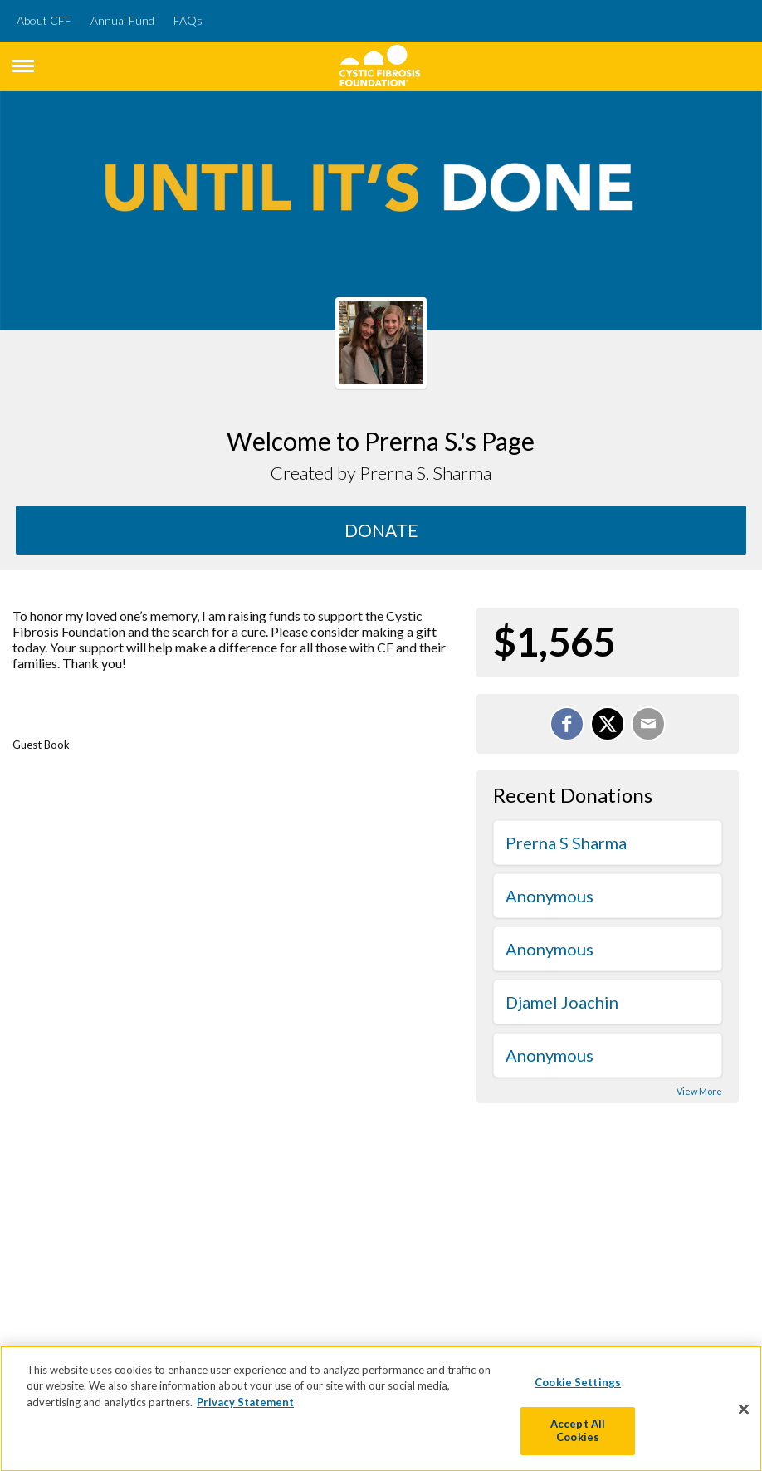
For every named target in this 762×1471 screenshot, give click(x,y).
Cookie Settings (578, 1385)
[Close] (743, 1413)
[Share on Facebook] (567, 723)
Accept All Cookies (577, 1434)
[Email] (648, 723)
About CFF (44, 20)
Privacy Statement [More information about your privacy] (245, 1405)
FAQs (188, 20)
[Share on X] (607, 723)
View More (699, 1091)
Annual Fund (122, 20)
